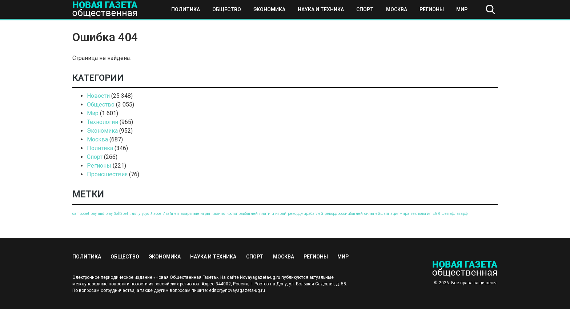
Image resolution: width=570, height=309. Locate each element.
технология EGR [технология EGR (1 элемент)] (425, 213)
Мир (461, 9)
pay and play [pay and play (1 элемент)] (102, 213)
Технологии (102, 122)
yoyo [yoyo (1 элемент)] (145, 213)
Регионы (432, 9)
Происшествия (107, 174)
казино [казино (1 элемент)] (218, 213)
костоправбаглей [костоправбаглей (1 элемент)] (242, 213)
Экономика (269, 9)
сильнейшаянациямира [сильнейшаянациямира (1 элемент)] (386, 213)
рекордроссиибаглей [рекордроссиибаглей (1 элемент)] (344, 213)
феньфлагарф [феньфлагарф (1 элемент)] (455, 213)
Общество (226, 9)
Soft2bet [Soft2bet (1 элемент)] (121, 213)
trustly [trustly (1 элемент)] (134, 213)
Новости (98, 95)
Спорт (365, 9)
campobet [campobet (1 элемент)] (80, 213)
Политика (185, 9)
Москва (396, 9)
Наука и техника (321, 9)
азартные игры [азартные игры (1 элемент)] (195, 213)
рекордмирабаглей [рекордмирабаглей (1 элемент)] (305, 213)
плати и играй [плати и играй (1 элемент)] (272, 213)
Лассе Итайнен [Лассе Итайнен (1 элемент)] (164, 213)
